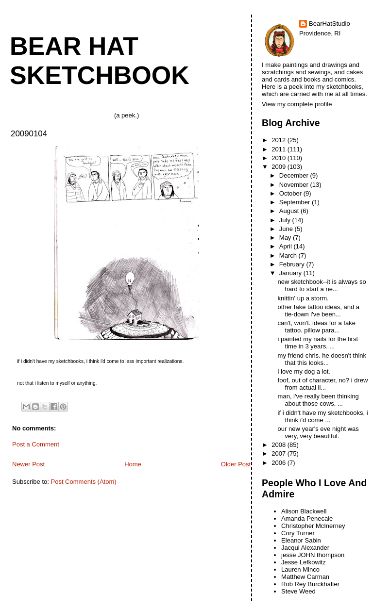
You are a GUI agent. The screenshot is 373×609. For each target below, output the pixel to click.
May (286, 237)
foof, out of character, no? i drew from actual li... (323, 384)
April (286, 246)
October (291, 193)
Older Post (236, 464)
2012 (279, 140)
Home (132, 464)
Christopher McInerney (313, 525)
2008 (279, 444)
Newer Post (28, 464)
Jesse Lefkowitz (303, 562)
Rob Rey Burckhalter (310, 584)
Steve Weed (298, 591)
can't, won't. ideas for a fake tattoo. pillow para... (317, 326)
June (287, 228)
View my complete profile (297, 104)
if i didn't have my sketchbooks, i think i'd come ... (323, 416)
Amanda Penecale (307, 518)
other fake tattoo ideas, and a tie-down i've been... (318, 310)
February (292, 264)
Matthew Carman (305, 576)
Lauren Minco (300, 569)
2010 (279, 158)
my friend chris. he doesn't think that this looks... (322, 359)
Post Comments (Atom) (84, 481)
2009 (279, 166)
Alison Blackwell (303, 511)
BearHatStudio (329, 23)
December (294, 175)
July (285, 220)
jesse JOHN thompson (312, 555)
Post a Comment (35, 444)
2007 (279, 453)
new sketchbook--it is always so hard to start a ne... (322, 285)
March (289, 255)
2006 (279, 462)
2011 (279, 149)
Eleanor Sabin (301, 540)
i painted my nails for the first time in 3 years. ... (318, 342)
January (291, 273)
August (290, 210)
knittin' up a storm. (303, 298)
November (294, 184)
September (295, 202)
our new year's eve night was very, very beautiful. (318, 432)
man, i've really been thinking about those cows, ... (318, 400)
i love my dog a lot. (304, 371)
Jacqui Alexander (305, 547)
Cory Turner (298, 533)
